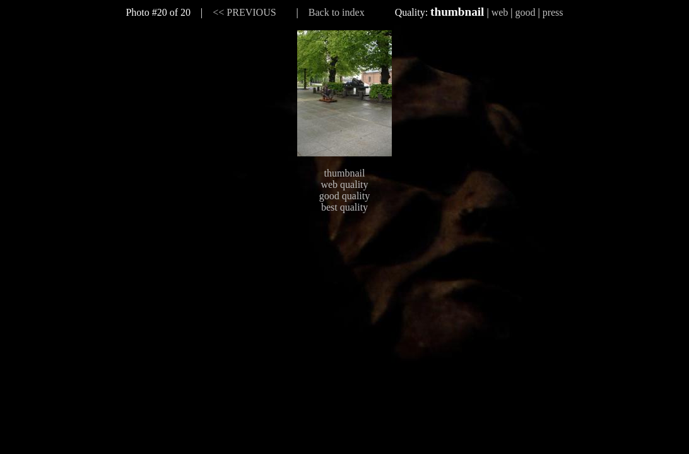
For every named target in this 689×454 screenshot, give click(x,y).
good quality (344, 195)
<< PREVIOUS (244, 12)
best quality (344, 207)
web (500, 12)
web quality (344, 184)
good (525, 12)
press (553, 12)
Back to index (337, 12)
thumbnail (344, 173)
